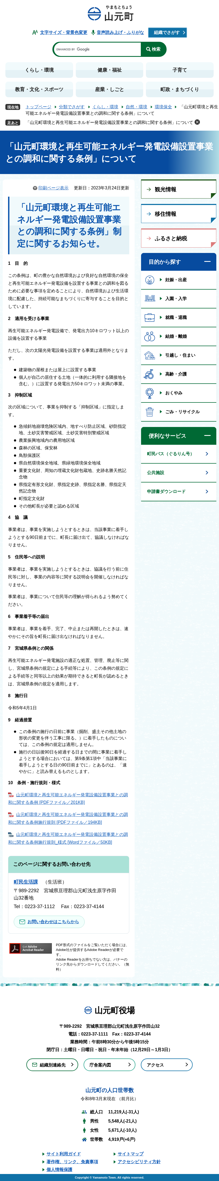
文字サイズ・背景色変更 (63, 32)
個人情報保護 (59, 1169)
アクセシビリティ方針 (139, 1161)
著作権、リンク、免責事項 (72, 1161)
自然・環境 (136, 107)
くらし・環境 (39, 70)
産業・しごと (109, 89)
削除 (197, 122)
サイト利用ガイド (63, 1154)
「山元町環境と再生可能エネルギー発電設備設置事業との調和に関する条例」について (109, 122)
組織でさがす (167, 32)
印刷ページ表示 (53, 188)
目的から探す (165, 262)
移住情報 (165, 214)
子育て (180, 70)
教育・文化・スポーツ (39, 89)
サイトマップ (130, 1154)
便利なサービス (167, 436)
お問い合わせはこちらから (53, 921)
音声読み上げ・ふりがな (120, 32)
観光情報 (165, 189)
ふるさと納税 (171, 238)
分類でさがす (72, 107)
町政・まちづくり (179, 89)
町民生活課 (26, 882)
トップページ (38, 107)
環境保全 (163, 107)
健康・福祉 (110, 70)
